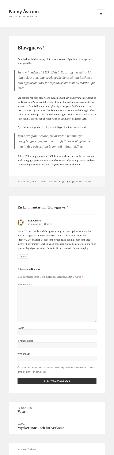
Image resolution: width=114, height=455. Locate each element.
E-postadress (26, 340)
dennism (80, 181)
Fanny (43, 181)
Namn (21, 327)
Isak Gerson (34, 220)
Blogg (62, 181)
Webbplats (24, 354)
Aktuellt (54, 181)
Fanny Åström (24, 11)
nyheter (88, 181)
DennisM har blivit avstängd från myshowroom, (42, 59)
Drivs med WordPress (27, 449)
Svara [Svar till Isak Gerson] (22, 256)
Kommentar (26, 284)
